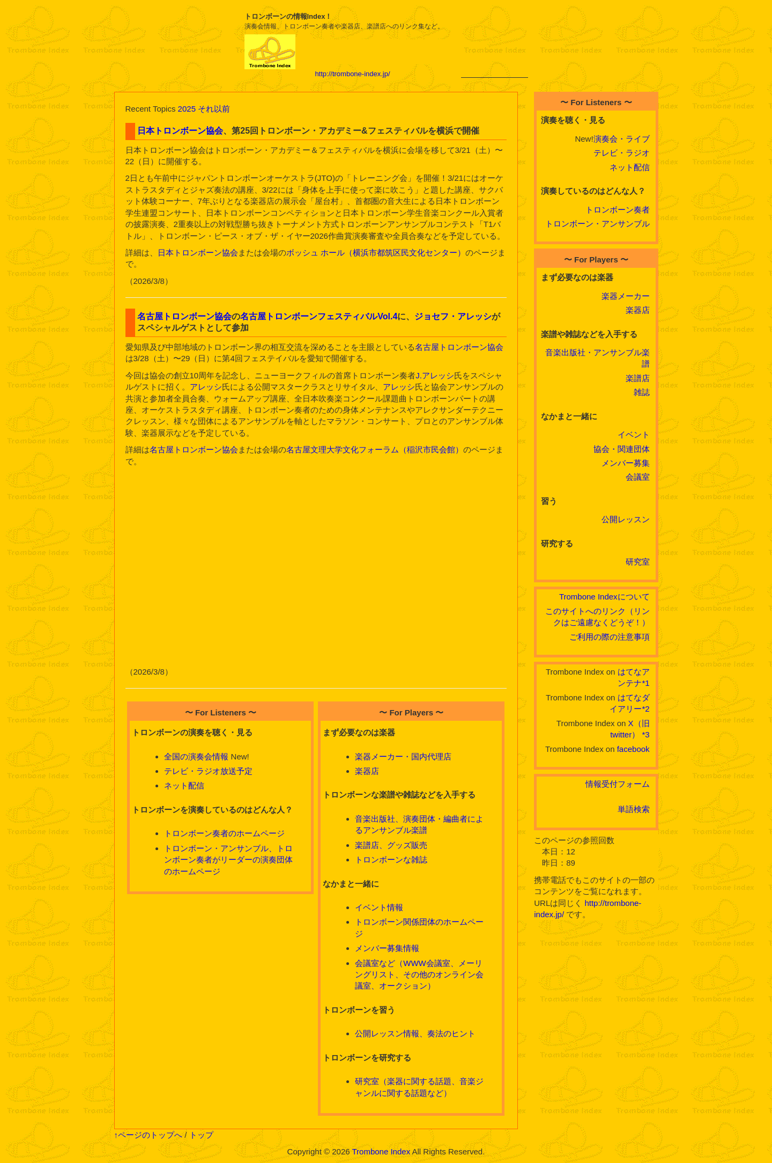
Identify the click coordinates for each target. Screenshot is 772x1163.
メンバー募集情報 (387, 948)
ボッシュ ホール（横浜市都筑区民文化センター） (375, 252)
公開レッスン (626, 519)
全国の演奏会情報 (196, 756)
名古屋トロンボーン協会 (184, 316)
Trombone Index (381, 1151)
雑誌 (642, 392)
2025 (187, 108)
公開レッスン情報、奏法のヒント (415, 1033)
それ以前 (214, 108)
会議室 (638, 476)
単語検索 (634, 809)
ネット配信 (184, 785)
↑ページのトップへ (148, 1134)
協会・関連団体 (621, 449)
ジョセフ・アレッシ (453, 316)
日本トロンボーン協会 (180, 130)
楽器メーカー (626, 296)
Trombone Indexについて (604, 596)
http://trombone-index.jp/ (352, 74)
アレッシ (206, 386)
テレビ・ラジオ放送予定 (208, 771)
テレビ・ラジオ (621, 152)
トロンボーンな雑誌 (391, 859)
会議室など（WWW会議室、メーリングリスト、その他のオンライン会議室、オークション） (419, 975)
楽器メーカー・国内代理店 (403, 756)
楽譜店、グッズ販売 (391, 845)
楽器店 (367, 771)
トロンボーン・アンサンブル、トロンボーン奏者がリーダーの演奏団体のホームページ (228, 860)
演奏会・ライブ (621, 138)
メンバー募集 (626, 462)
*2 (645, 708)
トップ (201, 1134)
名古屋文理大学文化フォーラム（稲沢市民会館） (374, 449)
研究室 (638, 561)
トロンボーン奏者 (617, 209)
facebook (633, 749)
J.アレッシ (434, 375)
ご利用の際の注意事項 (609, 636)
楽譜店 (638, 378)
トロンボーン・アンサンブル (597, 223)
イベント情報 (379, 907)
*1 (645, 682)
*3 (645, 734)
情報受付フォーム (617, 783)
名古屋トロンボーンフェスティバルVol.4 (318, 316)
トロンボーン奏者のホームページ (224, 833)
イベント (634, 434)
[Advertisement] (494, 44)
